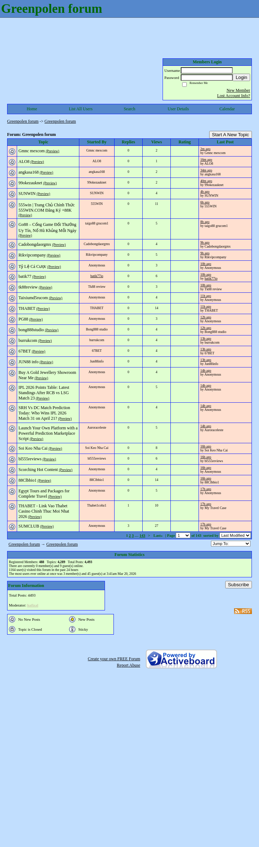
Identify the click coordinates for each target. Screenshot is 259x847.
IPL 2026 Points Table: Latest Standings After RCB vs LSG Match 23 (43, 393)
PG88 (23, 319)
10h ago (205, 264)
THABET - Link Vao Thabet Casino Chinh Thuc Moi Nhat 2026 (43, 511)
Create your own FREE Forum (114, 658)
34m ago (206, 170)
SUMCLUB (28, 526)
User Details (178, 108)
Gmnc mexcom (31, 150)
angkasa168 (28, 172)
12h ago (205, 317)
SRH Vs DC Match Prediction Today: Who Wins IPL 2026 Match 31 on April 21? (44, 413)
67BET (24, 351)
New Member (238, 90)
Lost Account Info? (233, 95)
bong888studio (31, 329)
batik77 (24, 276)
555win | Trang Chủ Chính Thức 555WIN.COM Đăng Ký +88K (46, 207)
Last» (158, 535)
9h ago (205, 242)
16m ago (206, 160)
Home (32, 108)
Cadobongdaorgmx (34, 244)
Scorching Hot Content (38, 469)
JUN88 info (28, 361)
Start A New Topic (230, 134)
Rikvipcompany (32, 255)
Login (241, 77)
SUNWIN (27, 193)
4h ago (205, 192)
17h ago (205, 489)
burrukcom (27, 340)
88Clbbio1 (27, 480)
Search (130, 108)
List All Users (80, 108)
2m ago (205, 149)
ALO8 (24, 161)
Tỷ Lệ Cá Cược (32, 266)
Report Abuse (128, 665)
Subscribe (238, 584)
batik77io (96, 276)
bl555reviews (30, 458)
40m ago (206, 181)
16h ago (205, 446)
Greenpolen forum (22, 121)
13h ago (205, 338)
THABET (26, 308)
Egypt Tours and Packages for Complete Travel (44, 493)
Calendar (227, 108)
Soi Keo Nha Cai (33, 448)
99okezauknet (30, 182)
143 (142, 535)
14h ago (205, 370)
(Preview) (52, 151)
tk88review (28, 287)
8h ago (205, 222)
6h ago (205, 202)
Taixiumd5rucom (33, 297)
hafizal (32, 605)
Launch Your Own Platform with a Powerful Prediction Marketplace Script (48, 433)
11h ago (205, 296)
